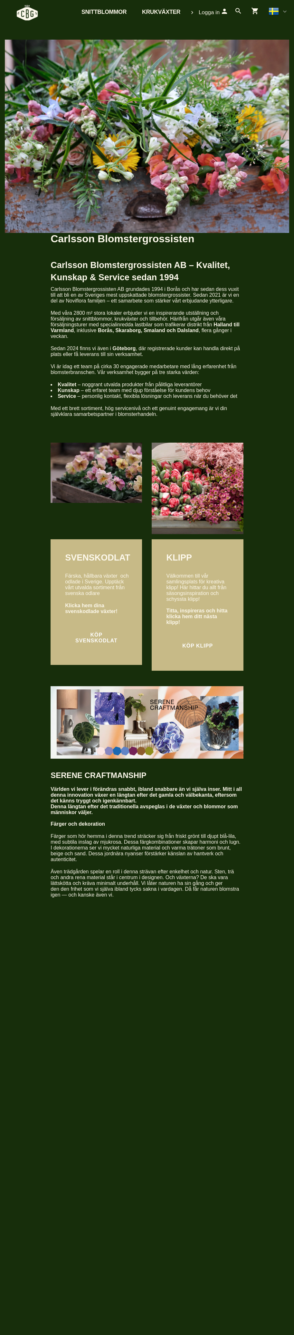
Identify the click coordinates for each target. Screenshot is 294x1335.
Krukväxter (161, 12)
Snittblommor (104, 12)
